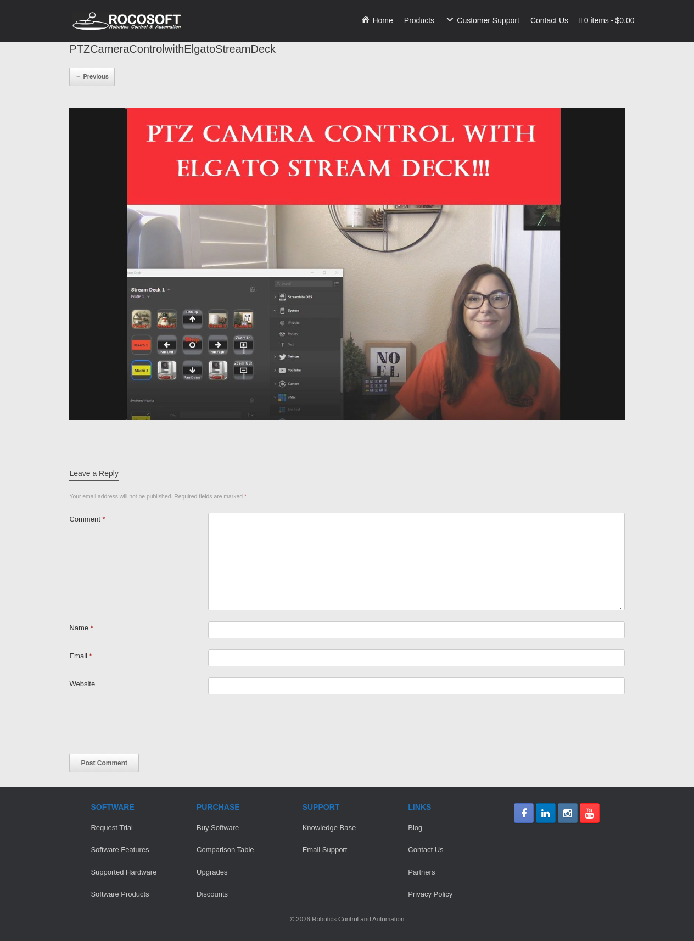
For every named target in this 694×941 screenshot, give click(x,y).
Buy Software (218, 828)
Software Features (120, 849)
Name (81, 628)
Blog (415, 828)
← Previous (92, 76)
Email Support (325, 849)
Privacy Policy (430, 894)
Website (82, 684)
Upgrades (212, 872)
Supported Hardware (123, 872)
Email (80, 656)
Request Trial (112, 828)
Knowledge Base (329, 828)
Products (419, 20)
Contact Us (549, 20)
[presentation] (152, 726)
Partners (421, 872)
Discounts (212, 894)
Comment (87, 519)
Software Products (120, 894)
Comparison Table (225, 849)
